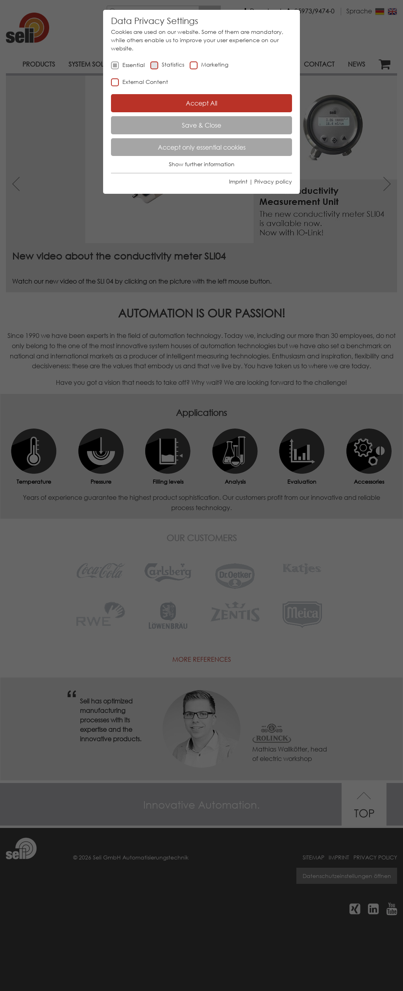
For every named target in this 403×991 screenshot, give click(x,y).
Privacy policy (273, 181)
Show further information (202, 164)
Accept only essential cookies (202, 147)
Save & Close (201, 125)
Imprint (238, 181)
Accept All (201, 103)
